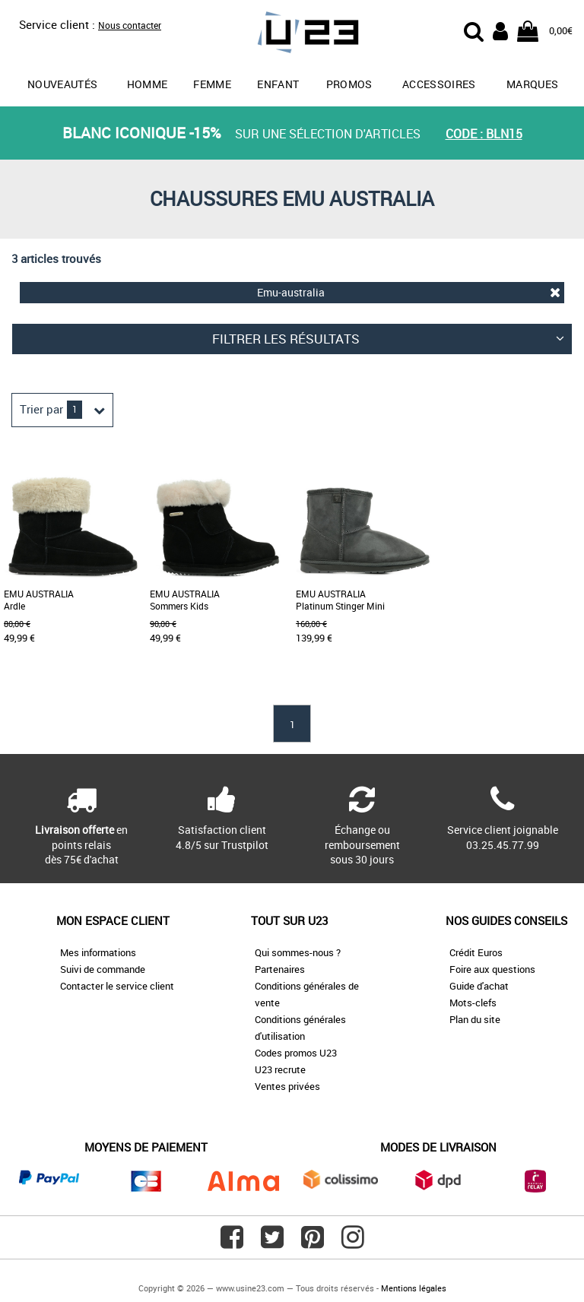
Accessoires (439, 84)
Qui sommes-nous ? (298, 952)
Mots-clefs (473, 1002)
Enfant (278, 84)
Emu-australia (409, 292)
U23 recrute (280, 1069)
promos (349, 84)
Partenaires (280, 969)
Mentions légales (413, 1288)
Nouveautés (62, 84)
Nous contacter (129, 25)
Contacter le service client (117, 986)
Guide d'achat (479, 986)
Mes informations (98, 952)
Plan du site (474, 1019)
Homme (147, 84)
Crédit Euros (476, 952)
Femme (212, 84)
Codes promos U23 (296, 1053)
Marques (532, 84)
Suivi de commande (102, 969)
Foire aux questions (492, 969)
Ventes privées (287, 1086)
